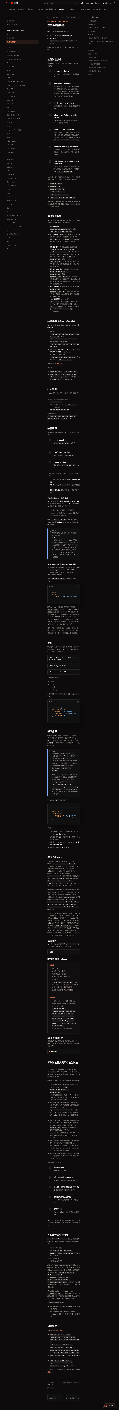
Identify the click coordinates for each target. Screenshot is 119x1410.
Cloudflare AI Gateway (16, 85)
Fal (8, 108)
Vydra (9, 238)
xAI (8, 241)
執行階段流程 (92, 21)
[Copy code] (77, 586)
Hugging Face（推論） (15, 130)
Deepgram (10, 93)
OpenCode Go (11, 178)
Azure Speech (12, 70)
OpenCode (10, 174)
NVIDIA (9, 163)
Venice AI (11, 223)
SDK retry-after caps (58, 666)
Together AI (11, 219)
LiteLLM (10, 145)
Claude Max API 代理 (15, 81)
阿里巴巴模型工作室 (13, 52)
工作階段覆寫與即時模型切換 (97, 68)
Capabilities (51, 9)
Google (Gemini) (13, 119)
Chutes (9, 78)
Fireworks (11, 111)
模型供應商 (10, 38)
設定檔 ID (91, 31)
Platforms (71, 9)
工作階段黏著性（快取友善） (98, 38)
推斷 (8, 134)
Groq (9, 126)
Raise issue (75, 1382)
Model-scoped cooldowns (59, 672)
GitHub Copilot (13, 115)
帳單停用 (91, 50)
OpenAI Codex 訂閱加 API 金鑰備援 (101, 43)
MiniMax (10, 152)
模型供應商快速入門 (13, 25)
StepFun (10, 208)
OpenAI (9, 171)
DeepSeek (10, 100)
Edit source (66, 1382)
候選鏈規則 (92, 57)
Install (21, 9)
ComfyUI (10, 89)
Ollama (9, 167)
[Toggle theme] (114, 3)
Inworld (10, 137)
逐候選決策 (53, 1051)
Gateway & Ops (84, 9)
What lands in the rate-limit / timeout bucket (62, 658)
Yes (49, 1388)
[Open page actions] (78, 17)
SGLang (9, 204)
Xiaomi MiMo (11, 245)
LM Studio (11, 148)
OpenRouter (11, 182)
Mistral (10, 156)
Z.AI (9, 249)
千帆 (8, 189)
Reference (97, 9)
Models (61, 9)
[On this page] (100, 46)
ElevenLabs (11, 104)
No (54, 1388)
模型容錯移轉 (11, 42)
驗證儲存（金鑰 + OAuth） (97, 28)
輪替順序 (91, 35)
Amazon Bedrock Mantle (16, 59)
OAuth (59, 363)
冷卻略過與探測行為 (95, 64)
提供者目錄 (10, 21)
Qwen (9, 193)
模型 (48, 1372)
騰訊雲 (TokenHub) (14, 215)
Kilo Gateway (12, 141)
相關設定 (91, 74)
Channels (30, 9)
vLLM (9, 230)
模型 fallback (93, 54)
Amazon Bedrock (13, 55)
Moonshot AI (11, 160)
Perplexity (11, 186)
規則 (51, 952)
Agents (40, 9)
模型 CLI (10, 34)
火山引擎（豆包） (12, 234)
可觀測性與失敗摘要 (94, 71)
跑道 (8, 197)
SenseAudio (11, 201)
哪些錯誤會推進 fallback (98, 61)
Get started (10, 9)
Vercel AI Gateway (14, 227)
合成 (8, 212)
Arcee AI (10, 67)
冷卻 (89, 47)
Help (105, 9)
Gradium (10, 122)
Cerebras (10, 74)
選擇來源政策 (92, 24)
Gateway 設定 (57, 1330)
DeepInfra (11, 96)
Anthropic (11, 63)
